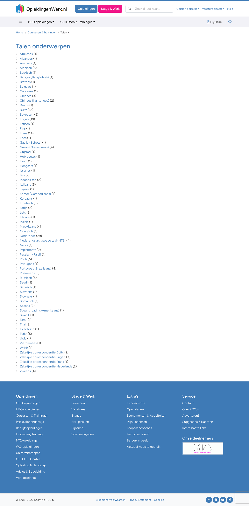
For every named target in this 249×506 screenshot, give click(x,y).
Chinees (25, 96)
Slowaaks (26, 296)
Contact (188, 403)
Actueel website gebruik (143, 446)
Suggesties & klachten (197, 422)
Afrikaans (26, 54)
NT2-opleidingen (27, 440)
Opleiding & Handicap (31, 465)
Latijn (23, 208)
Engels (24, 119)
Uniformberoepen (28, 453)
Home (20, 32)
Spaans (25, 306)
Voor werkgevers (82, 434)
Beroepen (78, 403)
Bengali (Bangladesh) (34, 77)
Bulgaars (25, 86)
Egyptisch (26, 114)
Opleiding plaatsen (187, 8)
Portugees (27, 264)
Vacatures (78, 409)
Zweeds (25, 371)
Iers (22, 175)
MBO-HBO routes (28, 459)
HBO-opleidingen (28, 409)
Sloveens (26, 292)
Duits (23, 110)
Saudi (24, 282)
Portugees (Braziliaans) (35, 268)
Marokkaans (28, 226)
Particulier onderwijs (30, 422)
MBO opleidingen (40, 22)
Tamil (23, 320)
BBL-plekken (80, 422)
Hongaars (27, 166)
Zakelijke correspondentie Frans (42, 362)
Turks (23, 334)
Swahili (25, 315)
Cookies (159, 500)
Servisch (26, 287)
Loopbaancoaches (139, 428)
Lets (23, 212)
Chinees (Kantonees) (34, 100)
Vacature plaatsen (213, 8)
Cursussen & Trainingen (76, 22)
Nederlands (27, 236)
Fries (23, 138)
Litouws (25, 217)
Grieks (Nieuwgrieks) (34, 147)
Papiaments (28, 250)
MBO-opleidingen (28, 403)
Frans (24, 133)
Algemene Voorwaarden (110, 500)
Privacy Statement (140, 500)
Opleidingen (86, 8)
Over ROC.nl (190, 409)
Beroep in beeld (137, 440)
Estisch (25, 124)
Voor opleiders (26, 478)
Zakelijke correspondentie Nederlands (46, 366)
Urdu (23, 338)
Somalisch (27, 301)
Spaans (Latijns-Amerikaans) (39, 310)
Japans (24, 189)
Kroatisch (26, 203)
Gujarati (25, 152)
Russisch (26, 278)
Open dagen (135, 409)
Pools (23, 259)
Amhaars (26, 63)
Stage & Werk (110, 8)
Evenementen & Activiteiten (146, 415)
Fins (23, 128)
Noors (24, 245)
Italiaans (25, 184)
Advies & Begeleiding (30, 471)
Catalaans (26, 91)
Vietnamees (28, 343)
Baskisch (26, 72)
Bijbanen (77, 428)
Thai (23, 324)
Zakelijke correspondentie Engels (43, 357)
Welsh (24, 348)
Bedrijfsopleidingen (29, 428)
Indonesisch (28, 180)
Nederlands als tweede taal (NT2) (43, 240)
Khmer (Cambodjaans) (36, 194)
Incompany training (29, 434)
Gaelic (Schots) (31, 142)
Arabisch (26, 68)
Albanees (26, 58)
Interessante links (194, 428)
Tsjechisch (27, 329)
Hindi (23, 161)
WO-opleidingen (27, 446)
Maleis (24, 222)
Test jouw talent (138, 434)
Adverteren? (190, 415)
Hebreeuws (28, 156)
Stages (76, 415)
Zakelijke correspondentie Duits (42, 352)
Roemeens (27, 273)
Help (230, 8)
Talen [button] (63, 32)
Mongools (26, 231)
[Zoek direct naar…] (149, 9)
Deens (24, 105)
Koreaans (26, 198)
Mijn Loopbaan (137, 422)
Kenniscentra (136, 403)
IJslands (25, 170)
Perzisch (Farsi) (31, 254)
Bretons (25, 82)
